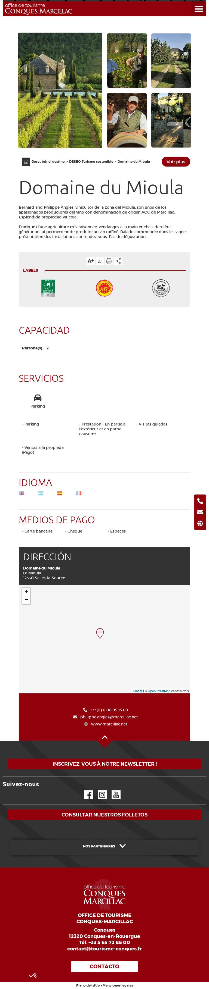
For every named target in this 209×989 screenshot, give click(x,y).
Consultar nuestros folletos (104, 815)
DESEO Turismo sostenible (91, 161)
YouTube (112, 790)
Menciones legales (118, 985)
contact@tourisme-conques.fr (104, 949)
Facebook (85, 790)
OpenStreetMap (159, 691)
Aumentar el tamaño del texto (91, 261)
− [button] (26, 600)
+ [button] (26, 592)
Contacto (104, 966)
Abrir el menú (192, 1)
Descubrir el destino (48, 161)
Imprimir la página (109, 261)
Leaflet (137, 691)
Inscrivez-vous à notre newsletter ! (105, 764)
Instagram (98, 790)
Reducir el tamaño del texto (100, 261)
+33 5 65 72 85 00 (109, 942)
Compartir (118, 261)
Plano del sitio (88, 985)
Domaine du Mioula (134, 161)
